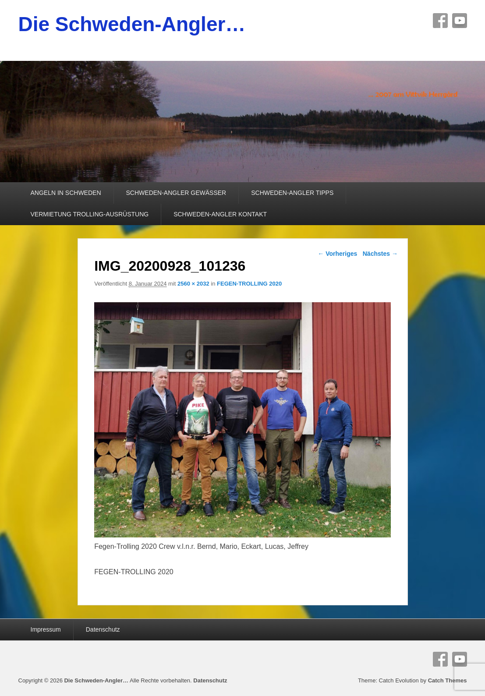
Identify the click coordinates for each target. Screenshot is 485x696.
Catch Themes (447, 680)
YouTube (459, 20)
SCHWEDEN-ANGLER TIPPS (292, 192)
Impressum (46, 629)
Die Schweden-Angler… (132, 24)
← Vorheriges (337, 253)
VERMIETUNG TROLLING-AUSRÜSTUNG (90, 214)
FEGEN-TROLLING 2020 (249, 283)
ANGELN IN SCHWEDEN (66, 192)
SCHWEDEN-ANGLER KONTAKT (220, 214)
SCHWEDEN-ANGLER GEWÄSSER (176, 192)
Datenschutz (103, 629)
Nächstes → (380, 253)
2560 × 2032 (193, 283)
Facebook (440, 20)
